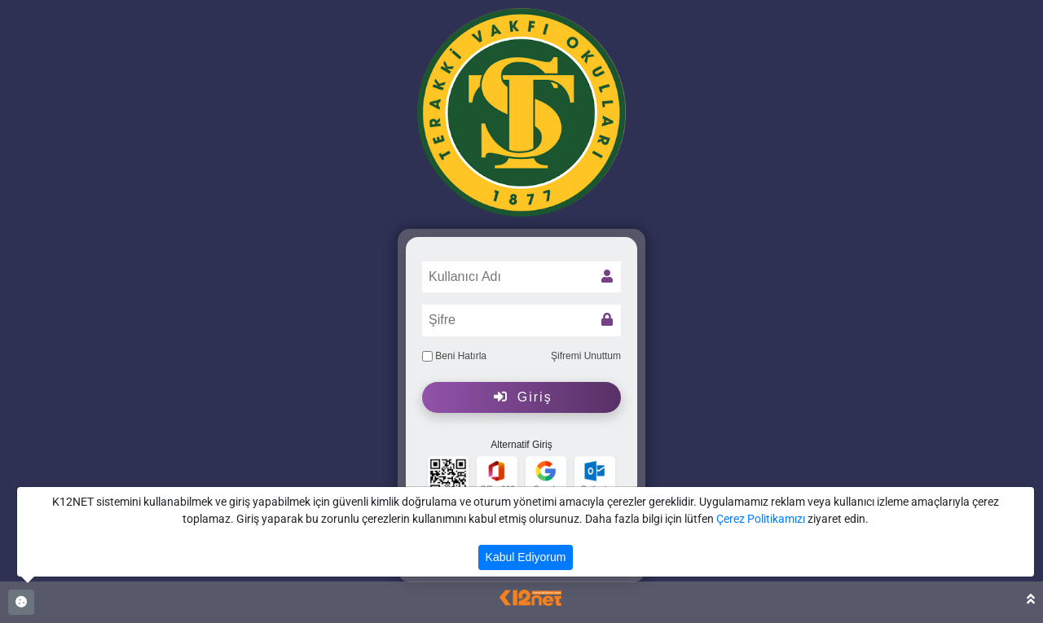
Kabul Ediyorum (526, 557)
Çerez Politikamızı (760, 518)
